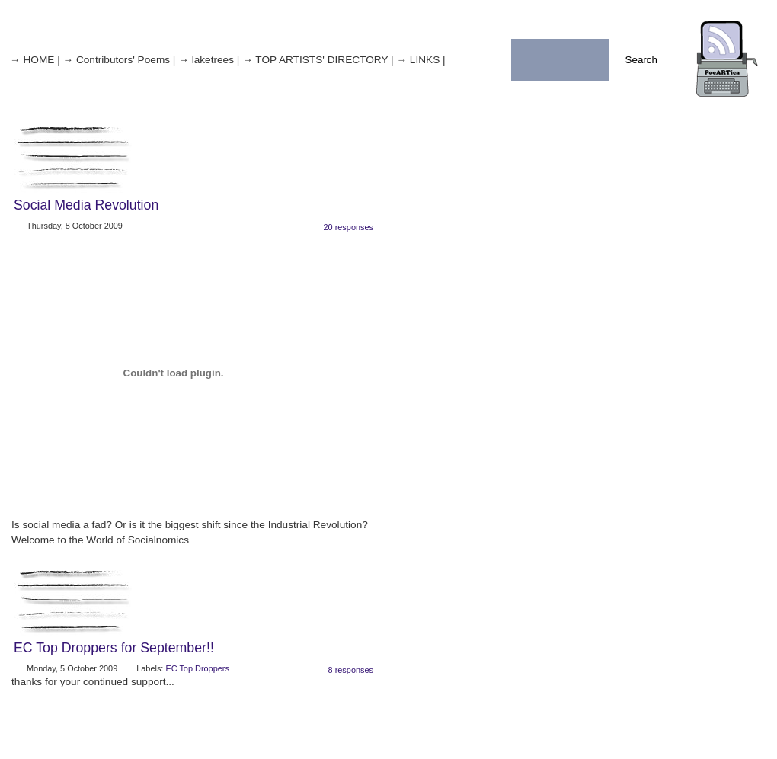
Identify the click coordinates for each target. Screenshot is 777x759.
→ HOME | (35, 60)
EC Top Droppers (197, 668)
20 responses (348, 227)
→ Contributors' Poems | (118, 60)
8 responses (350, 669)
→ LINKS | (420, 60)
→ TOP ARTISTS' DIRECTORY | (317, 60)
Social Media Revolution (86, 205)
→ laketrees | (208, 60)
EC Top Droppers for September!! (114, 647)
